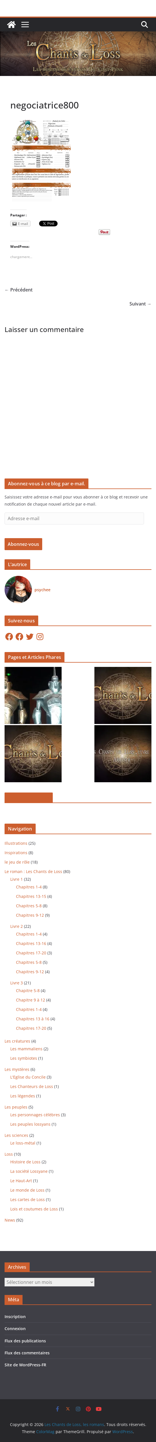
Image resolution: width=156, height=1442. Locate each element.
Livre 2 (16, 926)
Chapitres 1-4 (29, 887)
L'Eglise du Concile (28, 1077)
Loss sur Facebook (28, 798)
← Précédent (19, 290)
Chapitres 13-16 (31, 943)
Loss (9, 1154)
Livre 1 (16, 879)
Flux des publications (25, 1341)
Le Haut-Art (21, 1180)
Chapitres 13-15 (31, 896)
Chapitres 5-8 (29, 905)
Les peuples (16, 1107)
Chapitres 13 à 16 (32, 1018)
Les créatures (17, 1041)
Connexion (15, 1328)
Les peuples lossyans (30, 1124)
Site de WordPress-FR (25, 1364)
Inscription (15, 1316)
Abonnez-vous (23, 544)
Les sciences (16, 1135)
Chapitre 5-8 (28, 990)
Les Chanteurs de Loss (31, 1086)
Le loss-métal (22, 1143)
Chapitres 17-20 (31, 953)
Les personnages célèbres (35, 1114)
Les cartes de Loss (27, 1199)
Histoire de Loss (25, 1162)
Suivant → (140, 304)
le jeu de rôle (17, 862)
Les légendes (22, 1096)
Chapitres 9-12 (30, 915)
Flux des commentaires (27, 1352)
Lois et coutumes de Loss (34, 1209)
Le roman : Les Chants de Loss (33, 871)
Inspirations (16, 852)
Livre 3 (16, 983)
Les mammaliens (26, 1048)
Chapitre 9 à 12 (30, 1000)
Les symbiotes (23, 1058)
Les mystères (17, 1069)
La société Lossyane (29, 1171)
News (10, 1220)
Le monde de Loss (27, 1190)
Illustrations (16, 843)
